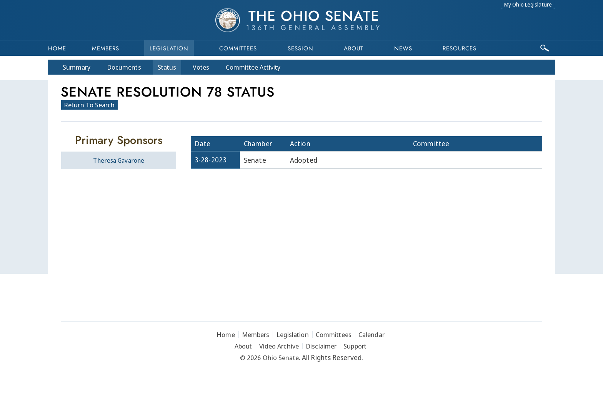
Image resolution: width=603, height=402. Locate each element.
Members (105, 48)
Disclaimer (321, 346)
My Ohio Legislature (528, 4)
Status (167, 67)
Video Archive (279, 346)
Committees (238, 48)
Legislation (169, 48)
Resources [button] (459, 48)
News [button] (403, 48)
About (353, 48)
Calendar (371, 334)
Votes (201, 67)
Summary (76, 67)
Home (57, 48)
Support (354, 346)
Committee (253, 67)
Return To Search (89, 104)
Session (300, 48)
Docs (124, 67)
